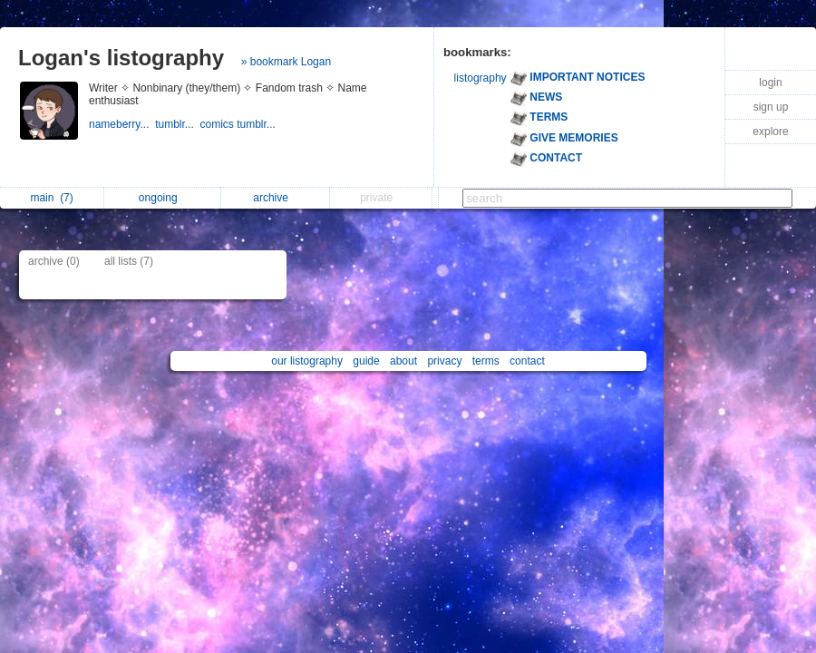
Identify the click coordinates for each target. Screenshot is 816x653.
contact (527, 361)
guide (366, 361)
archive (275, 197)
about (403, 361)
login (770, 82)
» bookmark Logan (286, 61)
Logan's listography (121, 57)
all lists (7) (128, 261)
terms (486, 361)
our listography (307, 361)
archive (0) (54, 261)
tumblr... (177, 124)
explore (770, 131)
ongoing (163, 197)
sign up (771, 107)
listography (480, 78)
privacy (444, 361)
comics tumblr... (239, 124)
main (51, 197)
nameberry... (122, 124)
